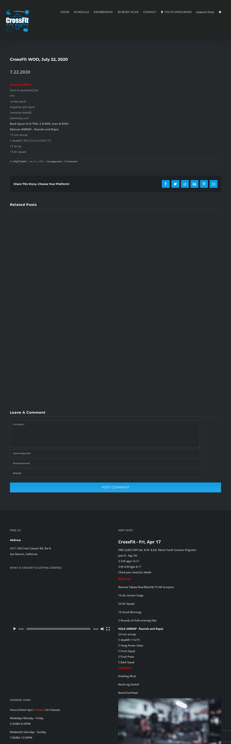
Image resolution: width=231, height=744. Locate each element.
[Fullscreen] (108, 629)
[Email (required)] (105, 463)
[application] (61, 604)
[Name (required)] (105, 453)
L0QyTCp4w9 (19, 161)
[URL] (105, 473)
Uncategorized (54, 161)
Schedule (39, 710)
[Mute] (102, 629)
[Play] (14, 629)
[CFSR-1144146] (169, 699)
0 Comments (71, 161)
